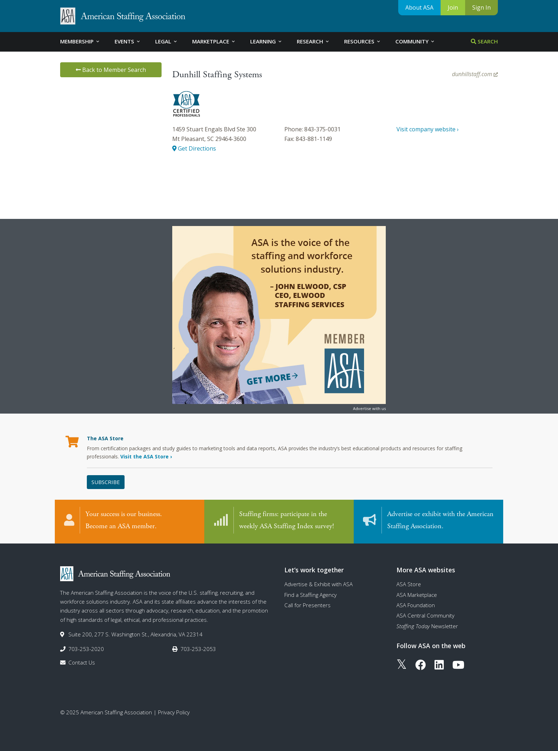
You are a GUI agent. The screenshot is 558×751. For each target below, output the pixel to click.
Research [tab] (313, 41)
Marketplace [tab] (214, 41)
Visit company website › (427, 129)
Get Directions (194, 148)
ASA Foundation (415, 605)
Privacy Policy (174, 712)
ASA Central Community (425, 615)
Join (453, 7)
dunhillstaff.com (475, 74)
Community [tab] (415, 41)
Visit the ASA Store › (146, 456)
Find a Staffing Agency (310, 594)
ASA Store (408, 584)
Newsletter (427, 626)
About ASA (419, 7)
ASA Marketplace (416, 594)
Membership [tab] (80, 41)
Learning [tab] (266, 41)
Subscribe (105, 481)
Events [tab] (128, 41)
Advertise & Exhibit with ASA (318, 584)
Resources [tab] (362, 41)
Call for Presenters (307, 605)
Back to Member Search (111, 70)
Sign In (481, 7)
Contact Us (81, 662)
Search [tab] (484, 41)
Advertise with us (369, 408)
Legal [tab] (166, 41)
